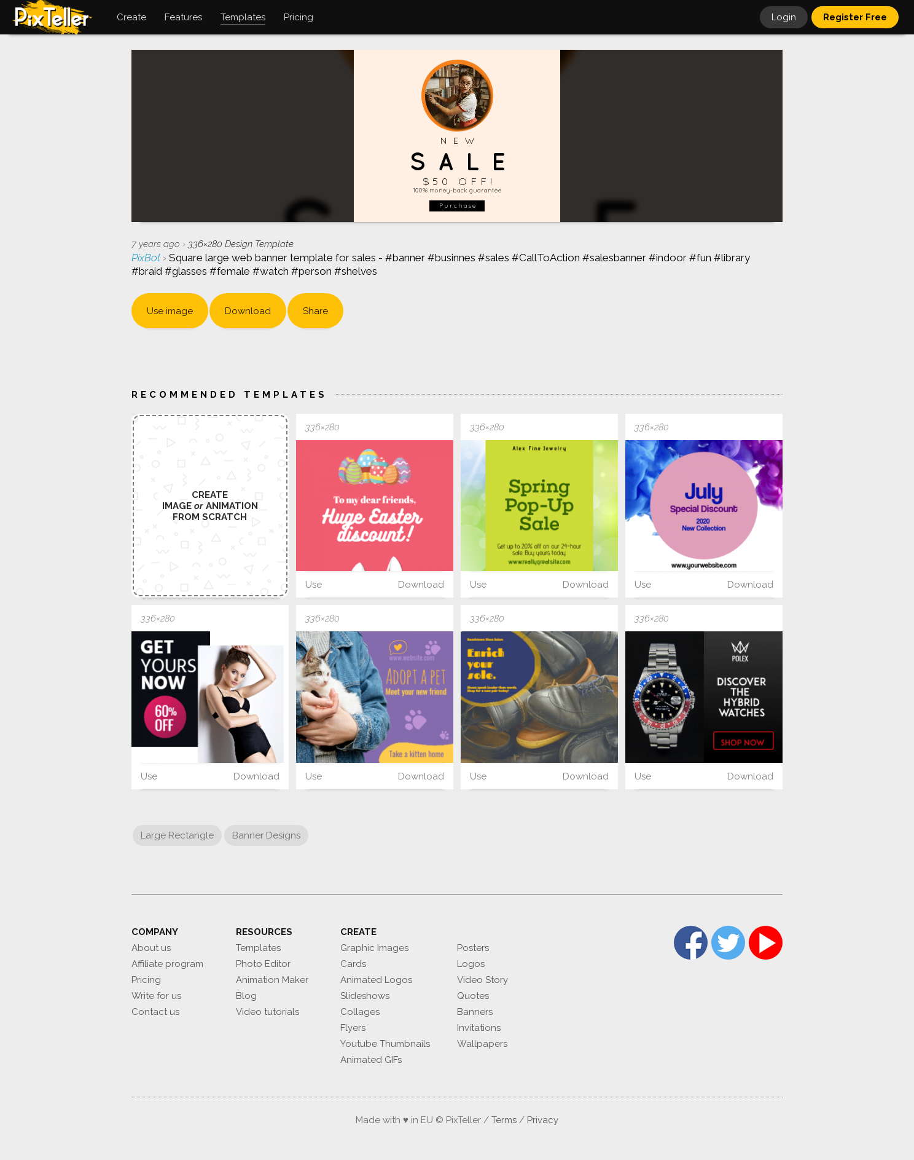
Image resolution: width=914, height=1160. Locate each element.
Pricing (146, 979)
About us (151, 947)
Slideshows (364, 995)
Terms (504, 1120)
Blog (246, 995)
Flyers (352, 1027)
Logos (471, 963)
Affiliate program (167, 963)
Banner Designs (266, 835)
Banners (475, 1011)
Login (783, 17)
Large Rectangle (177, 835)
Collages (360, 1011)
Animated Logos (376, 979)
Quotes (473, 995)
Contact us (155, 1011)
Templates (258, 947)
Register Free (855, 17)
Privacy (542, 1120)
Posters (473, 947)
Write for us (156, 995)
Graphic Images (374, 947)
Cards (353, 963)
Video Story (482, 979)
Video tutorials (267, 1011)
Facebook (691, 943)
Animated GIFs (371, 1059)
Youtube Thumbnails (385, 1043)
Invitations (479, 1027)
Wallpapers (482, 1043)
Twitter (728, 943)
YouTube (766, 943)
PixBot (147, 257)
